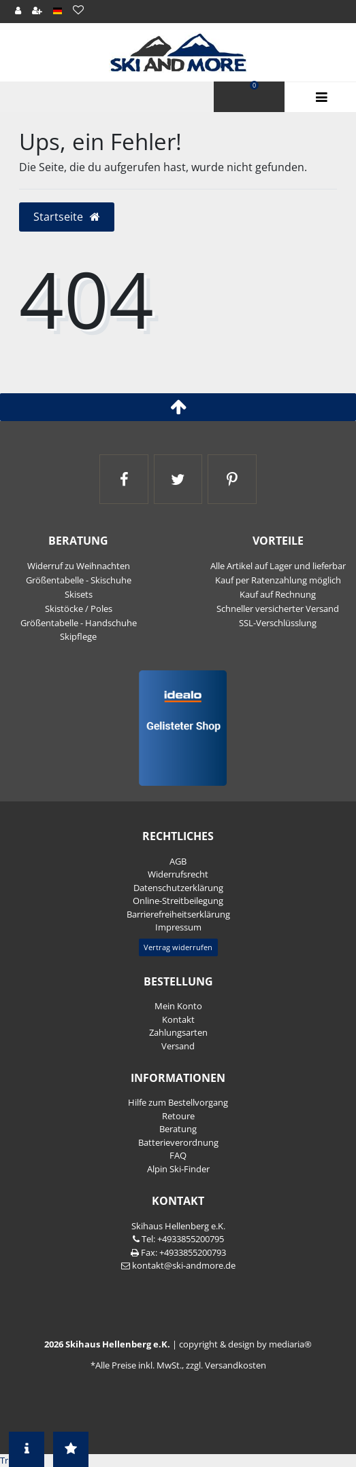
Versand (178, 1046)
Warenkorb (254, 86)
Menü (320, 98)
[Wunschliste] (78, 10)
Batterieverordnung (178, 1142)
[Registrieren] (36, 11)
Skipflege (78, 636)
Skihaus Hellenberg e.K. (178, 1226)
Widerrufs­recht (178, 874)
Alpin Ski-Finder (178, 1169)
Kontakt (178, 1019)
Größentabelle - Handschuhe (78, 623)
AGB (178, 861)
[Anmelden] (17, 11)
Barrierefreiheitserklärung (178, 914)
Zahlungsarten (178, 1032)
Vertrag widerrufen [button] (178, 947)
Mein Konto (178, 1006)
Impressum (178, 927)
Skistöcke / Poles (78, 608)
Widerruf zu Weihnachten (78, 566)
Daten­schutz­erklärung (178, 888)
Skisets (79, 594)
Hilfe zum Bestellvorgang (178, 1102)
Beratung (178, 1129)
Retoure (178, 1116)
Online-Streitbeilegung (178, 900)
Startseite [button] (67, 216)
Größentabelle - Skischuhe (78, 580)
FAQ (178, 1155)
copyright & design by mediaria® (245, 1344)
